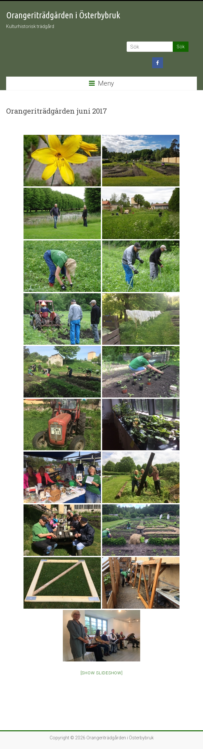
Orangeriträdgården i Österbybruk (63, 15)
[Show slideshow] (102, 672)
